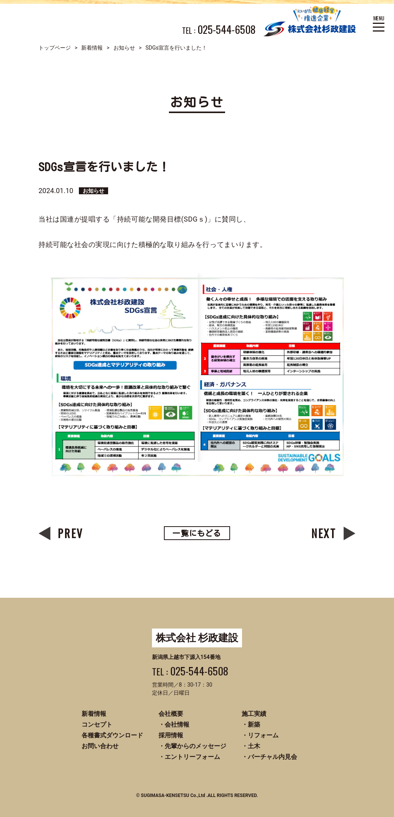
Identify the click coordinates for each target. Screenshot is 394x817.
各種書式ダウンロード (112, 735)
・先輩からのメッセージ (192, 746)
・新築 (251, 724)
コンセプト (97, 724)
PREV (70, 533)
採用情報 (171, 735)
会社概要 (171, 713)
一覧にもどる (196, 533)
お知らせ (124, 48)
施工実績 (254, 713)
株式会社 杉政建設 (197, 638)
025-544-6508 (226, 29)
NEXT (323, 533)
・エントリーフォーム (189, 756)
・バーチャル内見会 (269, 756)
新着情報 (92, 48)
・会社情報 (174, 724)
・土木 (251, 746)
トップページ (54, 48)
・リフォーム (260, 735)
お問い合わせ (100, 746)
